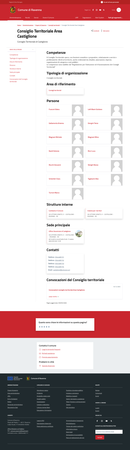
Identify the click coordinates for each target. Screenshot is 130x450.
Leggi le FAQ (40, 421)
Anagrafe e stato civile (43, 396)
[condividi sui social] (94, 30)
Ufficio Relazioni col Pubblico (16, 429)
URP (76, 17)
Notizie (97, 390)
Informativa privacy (71, 429)
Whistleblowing (70, 423)
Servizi (36, 17)
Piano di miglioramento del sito (75, 438)
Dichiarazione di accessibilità (74, 435)
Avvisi (97, 396)
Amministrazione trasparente (74, 421)
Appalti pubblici (41, 399)
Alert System (99, 17)
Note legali (69, 432)
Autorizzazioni (41, 402)
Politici (9, 402)
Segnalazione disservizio (44, 423)
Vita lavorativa (70, 407)
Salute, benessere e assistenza (75, 399)
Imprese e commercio (72, 393)
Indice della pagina (22, 49)
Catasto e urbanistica (43, 405)
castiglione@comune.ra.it (61, 270)
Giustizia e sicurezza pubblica (74, 390)
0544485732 (59, 260)
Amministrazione (15, 17)
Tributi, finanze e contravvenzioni (75, 402)
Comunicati (98, 393)
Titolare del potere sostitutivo (74, 426)
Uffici (9, 396)
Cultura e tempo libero (43, 407)
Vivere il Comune (48, 17)
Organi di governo (13, 390)
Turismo (68, 405)
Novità (27, 17)
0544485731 (59, 257)
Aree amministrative (14, 393)
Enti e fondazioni (12, 399)
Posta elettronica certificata (45, 426)
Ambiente (40, 393)
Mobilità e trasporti (71, 396)
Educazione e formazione (44, 410)
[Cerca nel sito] (119, 10)
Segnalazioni (87, 17)
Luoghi (97, 408)
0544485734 (59, 267)
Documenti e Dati (13, 407)
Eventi (97, 411)
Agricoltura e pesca (42, 390)
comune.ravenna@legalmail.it (19, 431)
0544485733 (59, 263)
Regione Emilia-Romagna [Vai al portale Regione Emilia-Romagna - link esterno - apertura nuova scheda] (15, 2)
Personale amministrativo (15, 405)
